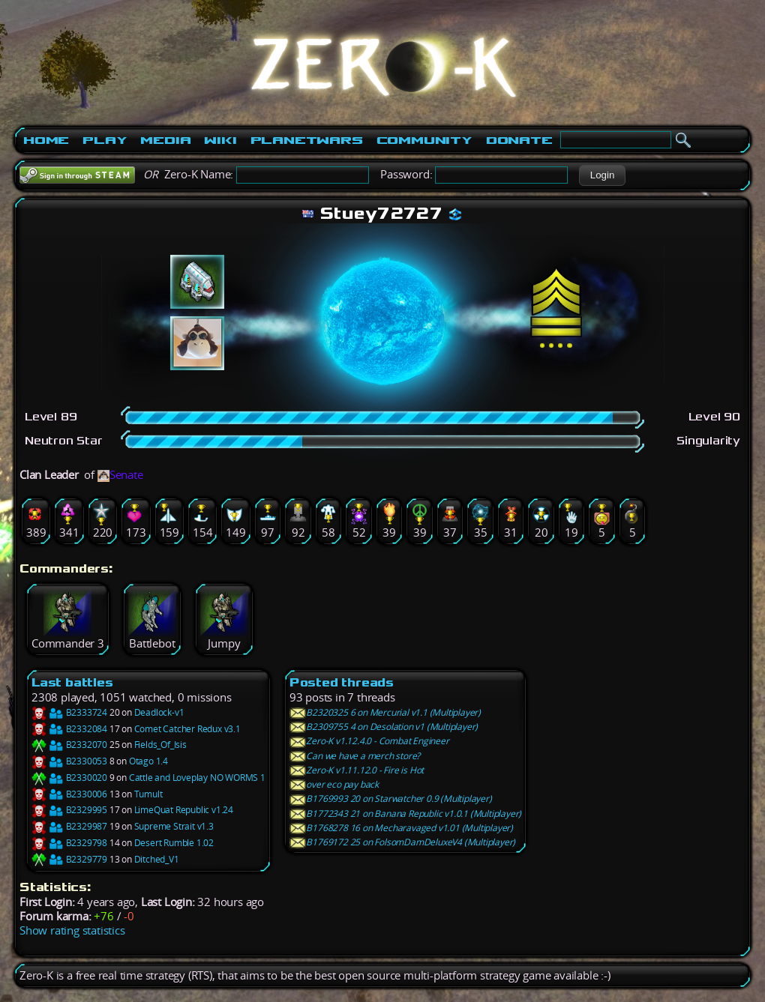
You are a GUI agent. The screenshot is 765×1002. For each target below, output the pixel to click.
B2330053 (69, 761)
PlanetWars (306, 140)
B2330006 (69, 794)
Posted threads (342, 682)
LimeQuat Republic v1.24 (183, 809)
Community (424, 140)
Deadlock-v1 (159, 712)
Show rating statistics (72, 930)
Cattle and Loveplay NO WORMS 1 (197, 777)
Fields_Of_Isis (160, 744)
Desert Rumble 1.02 (174, 842)
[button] (602, 175)
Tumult (148, 794)
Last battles (72, 682)
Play (104, 140)
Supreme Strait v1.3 (174, 826)
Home (46, 140)
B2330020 (69, 777)
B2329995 (69, 809)
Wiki (220, 140)
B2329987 (69, 826)
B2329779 (69, 859)
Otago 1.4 (148, 761)
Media (165, 140)
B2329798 (69, 842)
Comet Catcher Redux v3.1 (187, 728)
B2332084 (69, 728)
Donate (519, 140)
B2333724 (69, 712)
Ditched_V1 (156, 859)
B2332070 (69, 744)
